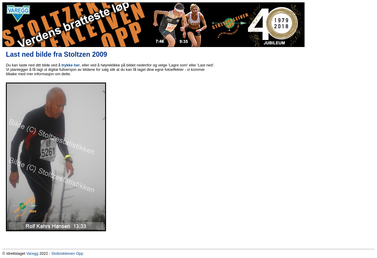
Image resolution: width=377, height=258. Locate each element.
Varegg (32, 253)
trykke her (71, 65)
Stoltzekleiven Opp (67, 253)
